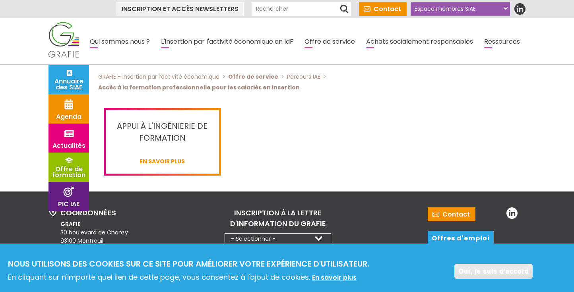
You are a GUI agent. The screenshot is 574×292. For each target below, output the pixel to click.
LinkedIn (520, 9)
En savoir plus (334, 279)
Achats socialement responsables (419, 41)
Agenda (68, 116)
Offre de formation (68, 172)
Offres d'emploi (461, 238)
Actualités (68, 145)
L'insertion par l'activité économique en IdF (227, 41)
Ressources (502, 41)
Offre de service (329, 41)
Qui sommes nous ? (120, 41)
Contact (387, 9)
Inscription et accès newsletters (180, 9)
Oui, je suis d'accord (493, 273)
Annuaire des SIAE (68, 84)
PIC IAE (69, 204)
